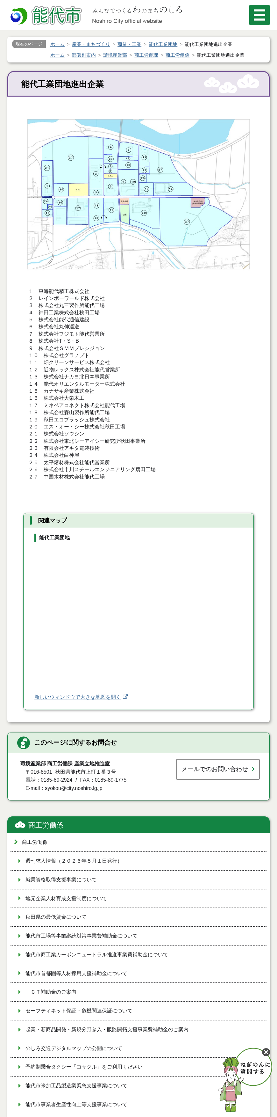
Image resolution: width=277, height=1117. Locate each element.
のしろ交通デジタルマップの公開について (73, 1048)
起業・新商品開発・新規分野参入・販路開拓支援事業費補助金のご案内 (106, 1029)
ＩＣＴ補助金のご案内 (50, 992)
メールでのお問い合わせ (214, 769)
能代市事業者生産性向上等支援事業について (76, 1104)
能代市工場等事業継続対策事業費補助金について (81, 935)
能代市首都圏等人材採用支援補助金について (76, 973)
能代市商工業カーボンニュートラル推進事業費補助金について (96, 954)
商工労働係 (45, 825)
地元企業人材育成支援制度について (66, 898)
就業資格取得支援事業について (61, 879)
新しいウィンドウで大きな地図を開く (77, 697)
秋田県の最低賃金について (56, 917)
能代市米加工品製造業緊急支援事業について (76, 1085)
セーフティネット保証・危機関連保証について (78, 1010)
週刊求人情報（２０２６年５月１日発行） (73, 861)
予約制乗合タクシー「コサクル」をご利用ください (84, 1067)
